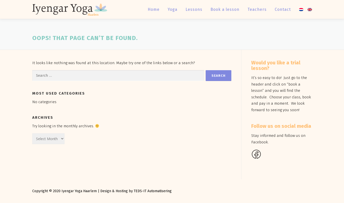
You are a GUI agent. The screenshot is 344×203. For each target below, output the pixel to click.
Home (154, 9)
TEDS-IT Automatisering (153, 191)
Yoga (172, 9)
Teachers (257, 9)
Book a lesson (224, 9)
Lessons (193, 9)
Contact (283, 9)
